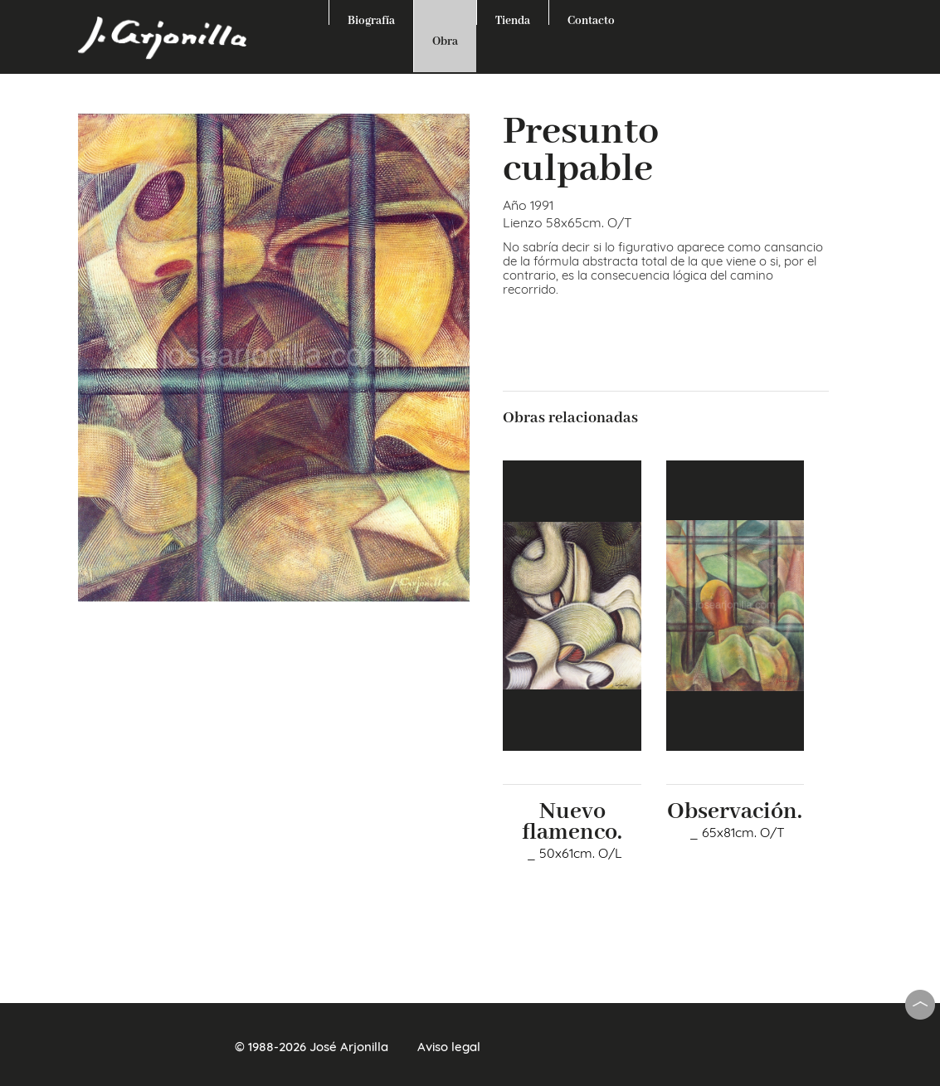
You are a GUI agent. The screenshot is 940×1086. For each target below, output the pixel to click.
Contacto (591, 19)
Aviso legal (448, 1046)
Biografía (371, 19)
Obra (445, 41)
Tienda (512, 19)
